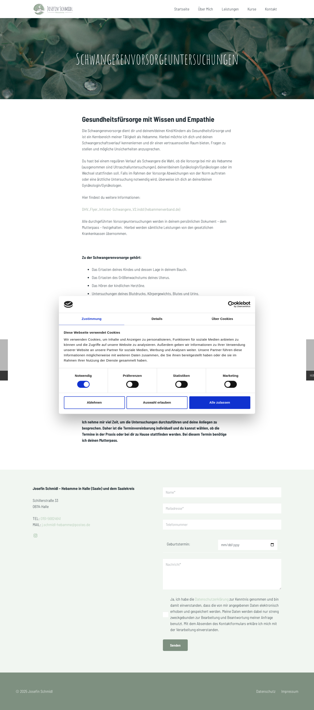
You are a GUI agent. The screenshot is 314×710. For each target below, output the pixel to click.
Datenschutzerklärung (212, 599)
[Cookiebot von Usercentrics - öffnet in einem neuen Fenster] (231, 304)
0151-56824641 (51, 513)
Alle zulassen (219, 402)
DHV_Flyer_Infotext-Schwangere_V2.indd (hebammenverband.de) (131, 209)
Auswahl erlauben (157, 402)
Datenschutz (265, 691)
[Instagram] (35, 531)
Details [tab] (157, 318)
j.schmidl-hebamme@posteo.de (66, 519)
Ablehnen (94, 402)
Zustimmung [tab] (92, 318)
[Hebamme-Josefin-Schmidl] (58, 9)
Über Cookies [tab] (222, 318)
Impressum (289, 691)
